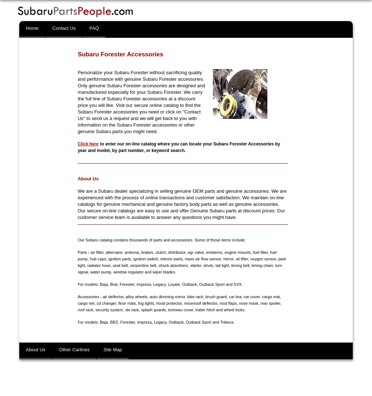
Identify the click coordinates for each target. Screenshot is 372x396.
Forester (127, 284)
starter (195, 265)
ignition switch (145, 259)
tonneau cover (180, 310)
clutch (160, 252)
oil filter (242, 259)
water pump (100, 272)
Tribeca (226, 322)
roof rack (85, 310)
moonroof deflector (200, 303)
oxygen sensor (263, 259)
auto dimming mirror (167, 297)
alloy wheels (136, 297)
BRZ (114, 322)
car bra (235, 297)
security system (109, 310)
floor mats (127, 303)
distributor (177, 252)
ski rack (132, 310)
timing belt (240, 265)
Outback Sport (212, 284)
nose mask (248, 303)
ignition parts (119, 259)
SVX (238, 284)
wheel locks (234, 310)
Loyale (174, 284)
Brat (113, 284)
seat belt (120, 265)
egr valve (196, 252)
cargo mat (271, 297)
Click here (88, 144)
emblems (214, 252)
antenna (132, 252)
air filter (96, 252)
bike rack (195, 297)
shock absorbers (173, 265)
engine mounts (238, 252)
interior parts (171, 259)
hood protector (169, 303)
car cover (252, 297)
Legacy (159, 284)
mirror (228, 259)
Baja (104, 284)
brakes (147, 252)
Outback (189, 284)
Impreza (144, 284)
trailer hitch (205, 310)
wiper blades (164, 272)
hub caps (98, 259)
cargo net (86, 303)
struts (208, 265)
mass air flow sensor (203, 259)
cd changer (106, 303)
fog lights (146, 303)
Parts (82, 252)
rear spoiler (270, 303)
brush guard (216, 297)
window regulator (128, 272)
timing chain (262, 265)
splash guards (153, 310)
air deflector (113, 297)
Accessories (88, 297)
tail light (222, 265)
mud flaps (228, 303)
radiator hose (98, 265)
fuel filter (260, 252)
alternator (114, 252)
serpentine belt (143, 265)
